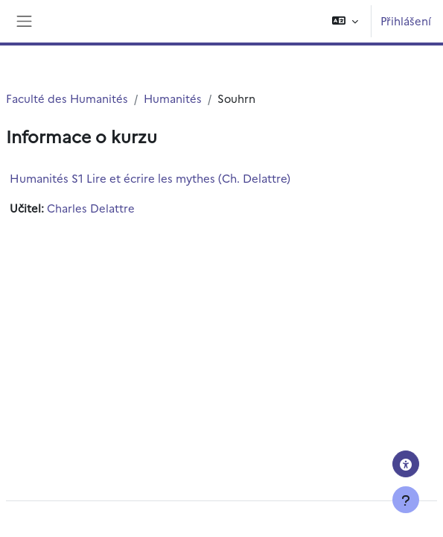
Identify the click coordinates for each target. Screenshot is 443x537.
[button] (345, 21)
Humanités (173, 98)
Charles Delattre (91, 208)
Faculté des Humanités (67, 98)
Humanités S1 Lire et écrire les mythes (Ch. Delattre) (150, 178)
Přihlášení (405, 20)
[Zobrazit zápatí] (405, 499)
